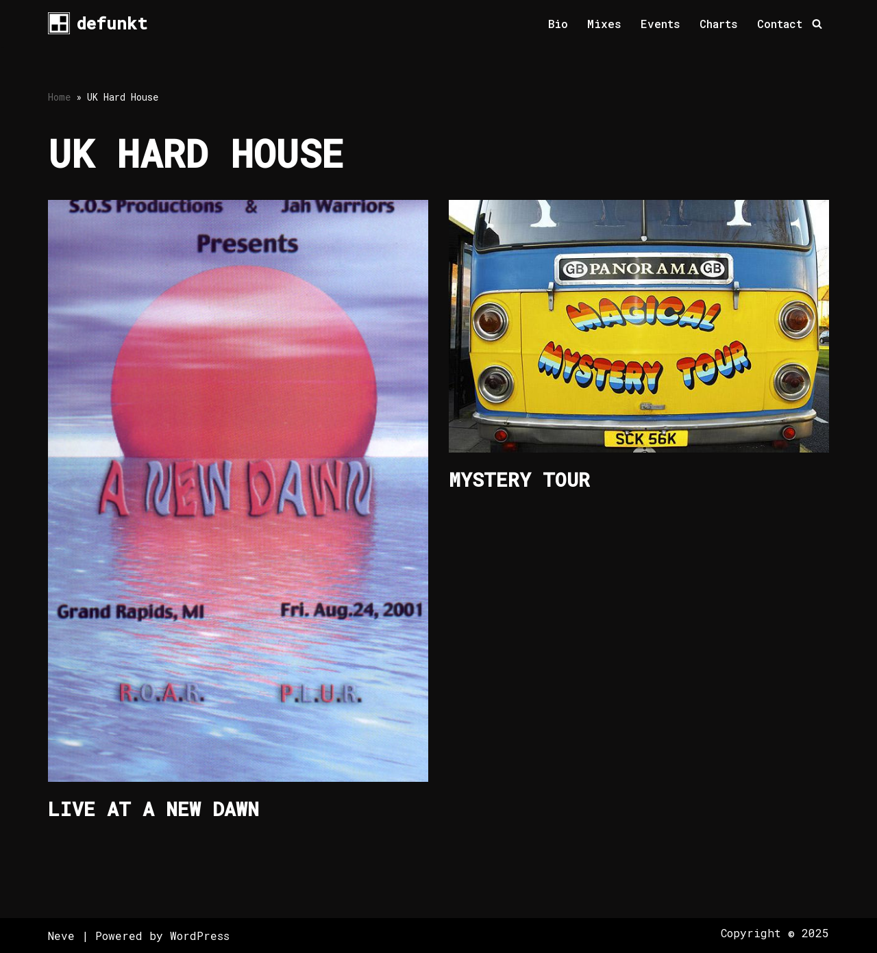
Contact (779, 23)
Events (660, 23)
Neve (61, 935)
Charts (719, 23)
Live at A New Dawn (153, 809)
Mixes (604, 23)
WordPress (200, 935)
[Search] (817, 23)
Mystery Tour (519, 479)
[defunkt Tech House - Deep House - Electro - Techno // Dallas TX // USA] (97, 23)
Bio (558, 23)
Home (59, 96)
